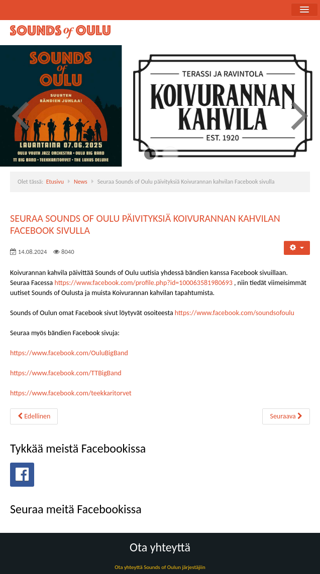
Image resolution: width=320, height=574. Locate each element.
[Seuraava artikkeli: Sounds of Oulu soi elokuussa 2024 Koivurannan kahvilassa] (286, 416)
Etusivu (55, 181)
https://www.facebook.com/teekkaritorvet (71, 393)
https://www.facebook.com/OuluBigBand (69, 353)
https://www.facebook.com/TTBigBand (66, 373)
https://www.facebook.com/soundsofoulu (234, 313)
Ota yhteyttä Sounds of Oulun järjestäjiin (160, 567)
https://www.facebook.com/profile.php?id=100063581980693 (143, 282)
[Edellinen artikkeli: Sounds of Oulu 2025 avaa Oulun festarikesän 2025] (34, 416)
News (80, 181)
